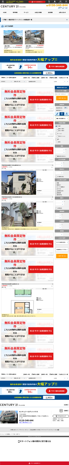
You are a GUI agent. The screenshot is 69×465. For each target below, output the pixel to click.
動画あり (58, 185)
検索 (49, 1)
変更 (66, 107)
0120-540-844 (26, 420)
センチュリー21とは (54, 429)
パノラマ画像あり (60, 187)
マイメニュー (55, 1)
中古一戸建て (60, 130)
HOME (3, 1)
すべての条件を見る (60, 242)
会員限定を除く (59, 191)
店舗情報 (66, 410)
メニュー (66, 1)
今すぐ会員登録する (37, 1)
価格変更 (58, 193)
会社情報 (50, 12)
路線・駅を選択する (60, 118)
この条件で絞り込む (61, 98)
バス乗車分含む (59, 176)
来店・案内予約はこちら (25, 422)
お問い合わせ (60, 1)
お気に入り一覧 (63, 78)
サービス (26, 12)
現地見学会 (58, 194)
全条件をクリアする (61, 249)
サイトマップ (44, 429)
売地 (58, 142)
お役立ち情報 (38, 12)
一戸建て (58, 126)
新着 (57, 183)
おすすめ (58, 189)
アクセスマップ (61, 416)
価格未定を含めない (60, 156)
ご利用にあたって (14, 429)
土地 (57, 139)
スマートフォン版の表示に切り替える (35, 441)
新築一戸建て (60, 128)
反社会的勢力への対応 (35, 429)
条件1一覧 (26, 78)
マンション (58, 133)
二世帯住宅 (58, 208)
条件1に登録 (35, 78)
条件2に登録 (53, 78)
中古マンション (61, 136)
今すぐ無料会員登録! (57, 66)
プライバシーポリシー (24, 429)
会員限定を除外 (31, 81)
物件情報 (15, 12)
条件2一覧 (44, 78)
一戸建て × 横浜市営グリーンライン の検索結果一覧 (17, 19)
